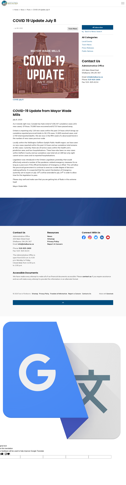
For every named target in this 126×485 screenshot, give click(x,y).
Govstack (109, 294)
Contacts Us (86, 294)
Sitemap (51, 239)
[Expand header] (123, 3)
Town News (72, 29)
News (49, 236)
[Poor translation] (7, 453)
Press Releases (88, 48)
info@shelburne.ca (95, 77)
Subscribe (97, 27)
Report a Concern (74, 294)
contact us (86, 276)
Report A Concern (55, 244)
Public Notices (87, 51)
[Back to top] (63, 302)
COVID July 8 (18, 99)
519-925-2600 (94, 79)
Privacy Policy (53, 241)
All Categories (90, 37)
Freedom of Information (58, 294)
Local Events (87, 41)
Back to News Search (93, 31)
